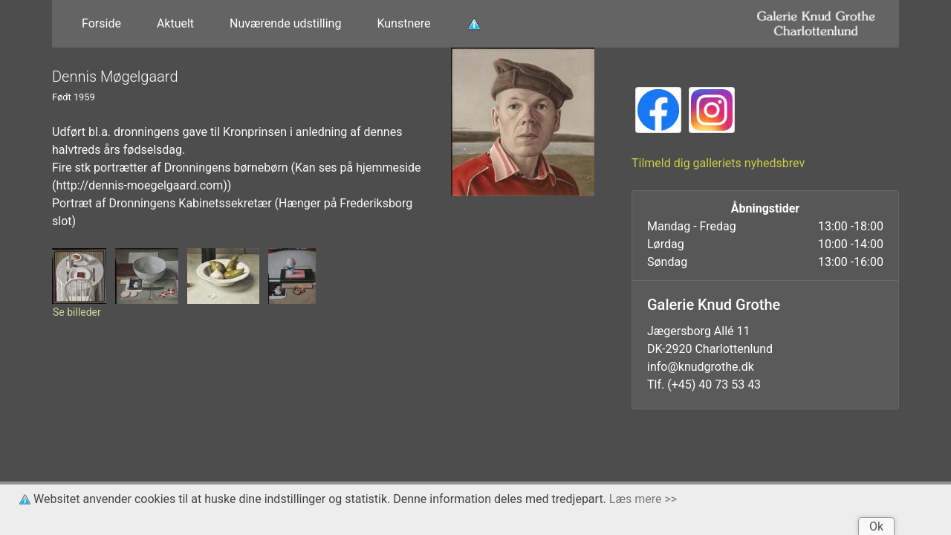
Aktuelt (175, 23)
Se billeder (77, 312)
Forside (101, 23)
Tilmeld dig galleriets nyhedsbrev (718, 163)
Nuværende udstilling (285, 23)
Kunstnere (403, 23)
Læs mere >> (643, 499)
